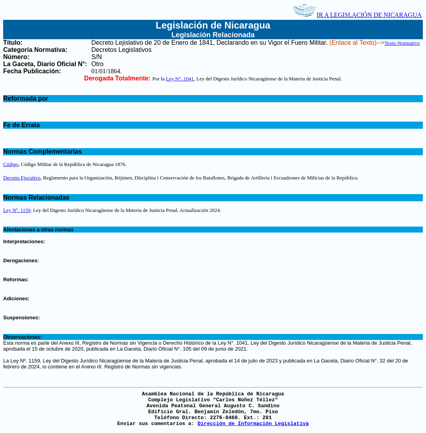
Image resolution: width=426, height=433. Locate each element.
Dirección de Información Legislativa (253, 424)
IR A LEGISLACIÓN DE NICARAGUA (357, 14)
